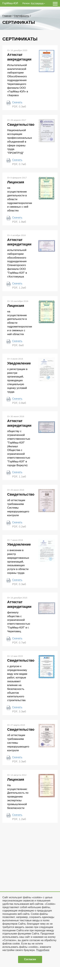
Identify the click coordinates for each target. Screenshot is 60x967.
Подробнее (42, 950)
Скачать (17, 102)
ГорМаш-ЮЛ (10, 3)
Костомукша (37, 3)
